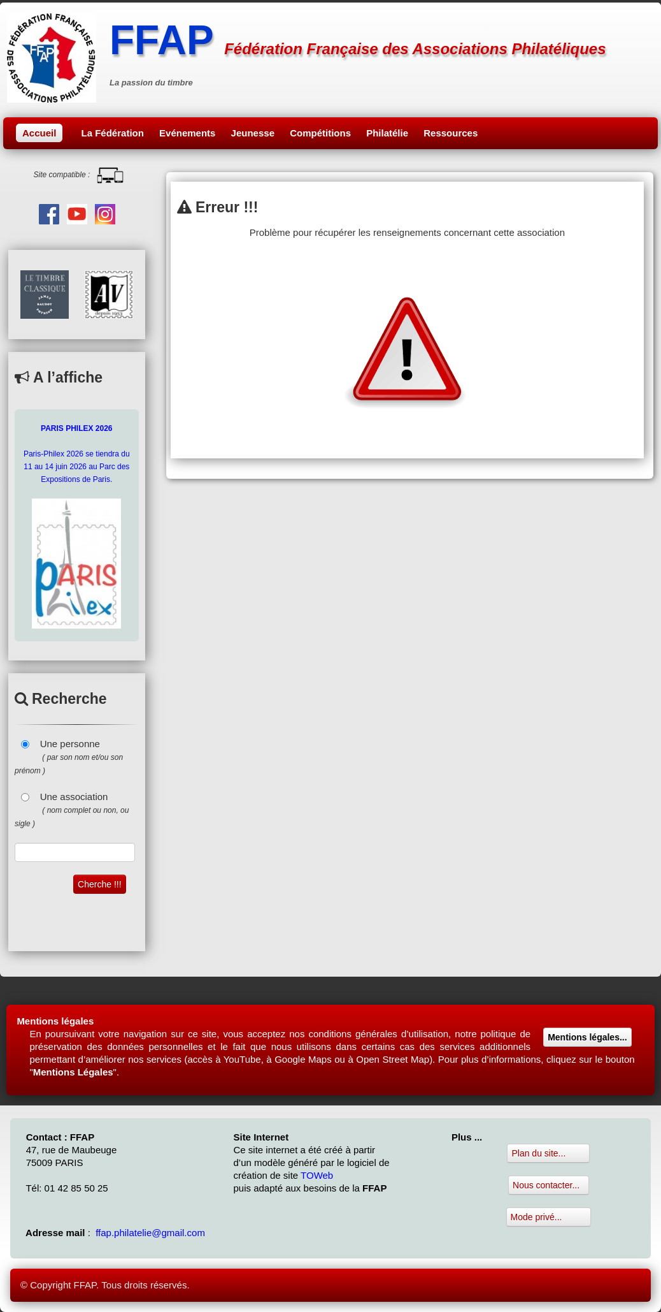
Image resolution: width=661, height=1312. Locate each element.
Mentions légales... (587, 1037)
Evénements (187, 133)
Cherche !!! (99, 884)
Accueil (39, 133)
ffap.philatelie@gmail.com (150, 1232)
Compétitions (320, 133)
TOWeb (317, 1175)
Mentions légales (55, 1021)
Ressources (450, 133)
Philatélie (387, 133)
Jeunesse (252, 133)
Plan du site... (548, 1153)
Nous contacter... (549, 1185)
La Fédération (113, 133)
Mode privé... (549, 1217)
